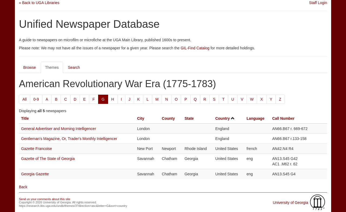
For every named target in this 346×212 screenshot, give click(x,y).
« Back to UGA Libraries (39, 3)
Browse (29, 67)
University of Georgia (290, 202)
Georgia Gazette (35, 174)
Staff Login (318, 3)
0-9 (36, 99)
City (140, 118)
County (168, 118)
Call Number (283, 118)
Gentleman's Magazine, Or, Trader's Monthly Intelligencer (69, 138)
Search (74, 67)
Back (23, 187)
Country (222, 118)
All (24, 99)
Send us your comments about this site (44, 199)
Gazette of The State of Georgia (48, 158)
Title (25, 118)
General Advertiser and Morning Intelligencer (58, 128)
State (189, 118)
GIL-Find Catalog (195, 48)
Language (255, 118)
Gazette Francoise (36, 148)
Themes (52, 67)
